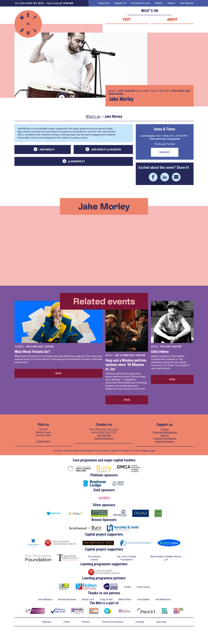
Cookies (139, 621)
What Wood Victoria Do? (32, 351)
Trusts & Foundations (164, 438)
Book (58, 373)
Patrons (164, 435)
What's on (93, 116)
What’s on (149, 11)
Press (67, 621)
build (152, 450)
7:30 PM (48, 346)
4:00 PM (140, 355)
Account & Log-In (140, 3)
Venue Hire (103, 3)
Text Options (187, 3)
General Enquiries (103, 438)
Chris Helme (160, 351)
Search (171, 3)
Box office (29, 3)
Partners (46, 621)
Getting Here (43, 441)
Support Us (120, 3)
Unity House (143, 586)
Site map (161, 621)
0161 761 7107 (107, 432)
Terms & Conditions (112, 621)
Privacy (86, 621)
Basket (158, 3)
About (172, 19)
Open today (60, 3)
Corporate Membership (164, 432)
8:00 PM (176, 346)
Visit (127, 19)
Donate (165, 429)
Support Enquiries (164, 441)
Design (144, 450)
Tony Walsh (143, 599)
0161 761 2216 (109, 429)
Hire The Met (104, 435)
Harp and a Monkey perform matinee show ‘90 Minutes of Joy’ (125, 364)
